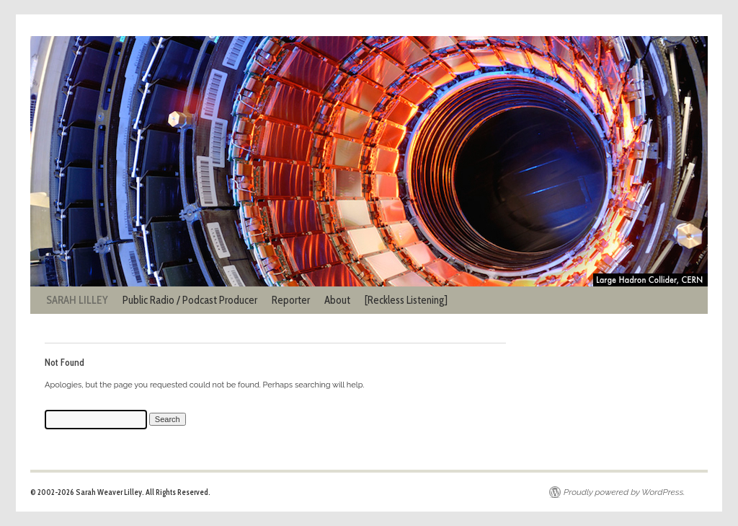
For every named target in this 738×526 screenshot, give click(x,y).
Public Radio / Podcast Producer (190, 300)
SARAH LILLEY (77, 300)
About (337, 300)
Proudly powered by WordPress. (624, 492)
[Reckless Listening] (406, 300)
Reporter (291, 300)
